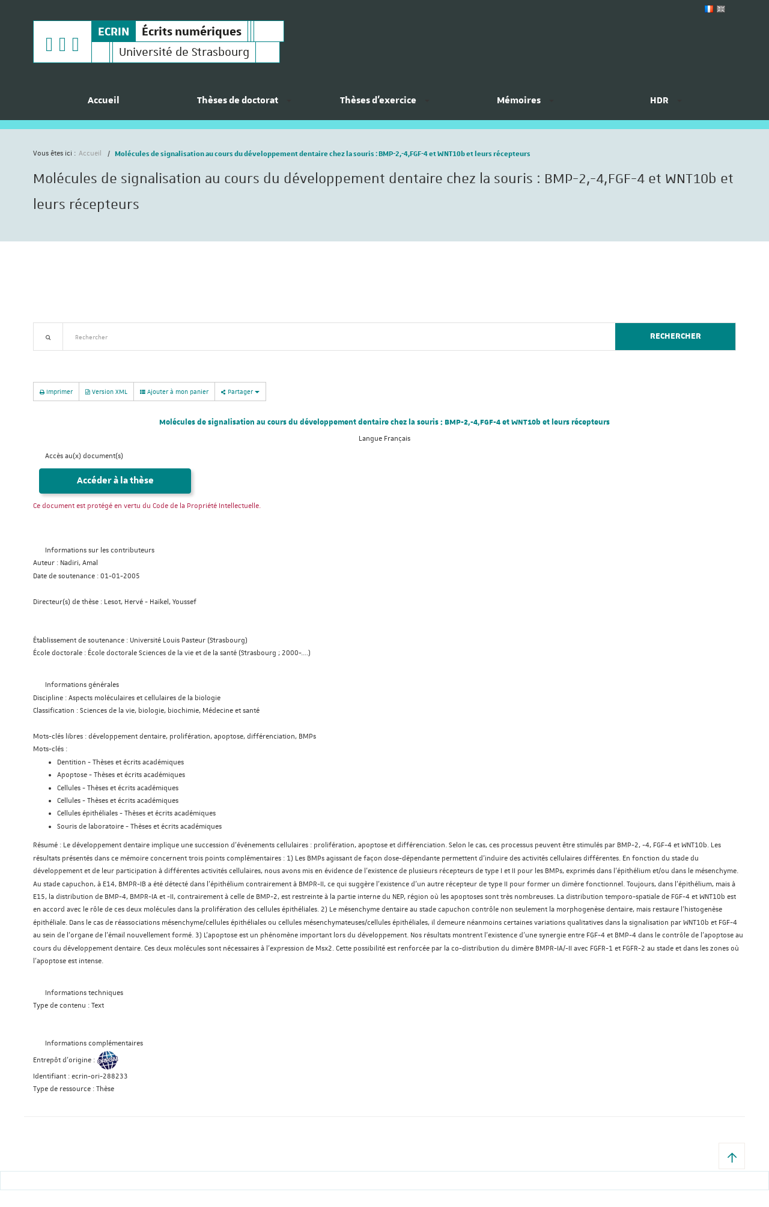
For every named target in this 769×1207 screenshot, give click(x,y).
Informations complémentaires (94, 1043)
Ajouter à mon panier (174, 392)
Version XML (106, 391)
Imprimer (56, 391)
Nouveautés (117, 357)
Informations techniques (84, 992)
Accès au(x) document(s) (84, 456)
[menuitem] (103, 105)
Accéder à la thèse (115, 480)
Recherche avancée (64, 357)
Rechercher (675, 336)
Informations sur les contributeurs (99, 550)
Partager (240, 391)
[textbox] (334, 336)
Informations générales (82, 684)
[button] (732, 1156)
